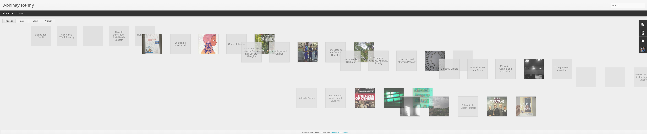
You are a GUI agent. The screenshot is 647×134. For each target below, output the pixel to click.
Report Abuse (343, 132)
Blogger (334, 132)
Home (20, 13)
